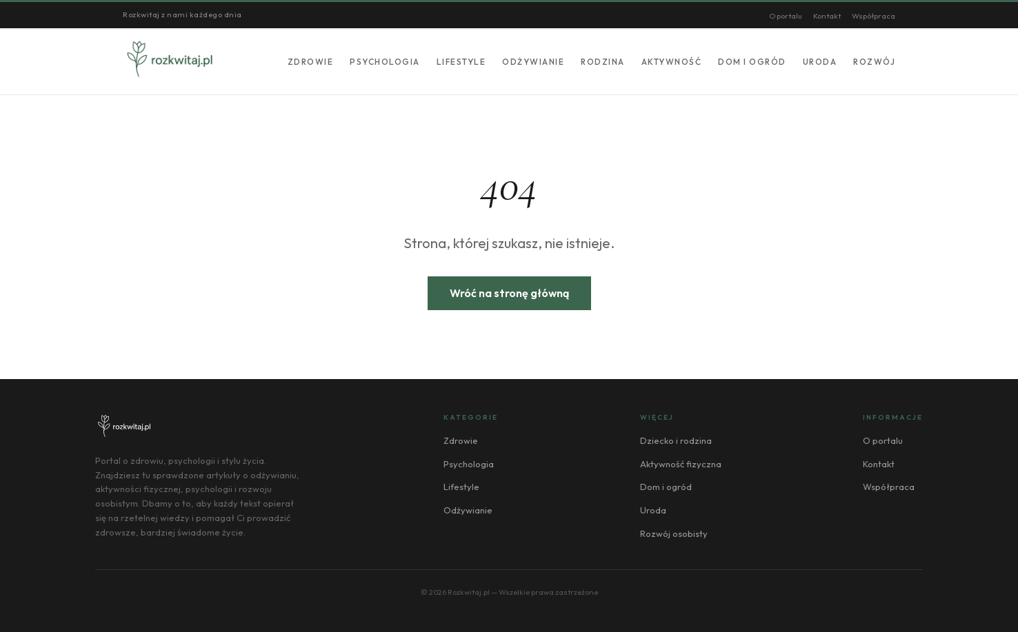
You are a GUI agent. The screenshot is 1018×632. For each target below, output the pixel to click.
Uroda (820, 62)
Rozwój (874, 62)
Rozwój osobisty (674, 533)
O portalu (785, 16)
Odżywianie (533, 62)
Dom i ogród (752, 62)
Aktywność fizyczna (680, 463)
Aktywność (671, 62)
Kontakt (827, 16)
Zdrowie (311, 62)
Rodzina (603, 62)
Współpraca (873, 16)
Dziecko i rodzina (676, 440)
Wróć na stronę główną (509, 293)
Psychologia (385, 62)
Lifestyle (461, 62)
